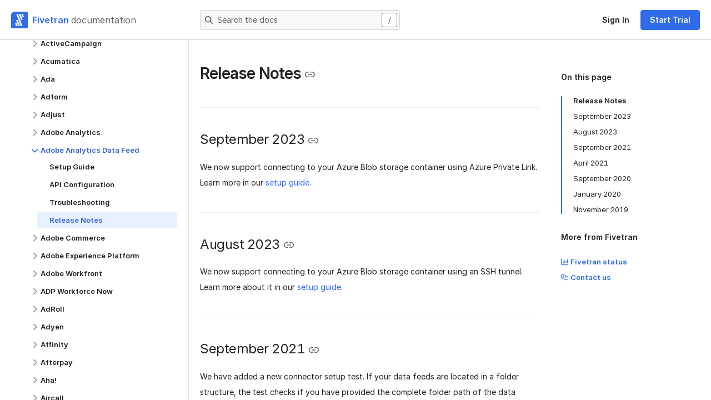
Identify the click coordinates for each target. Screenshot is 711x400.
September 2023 (602, 116)
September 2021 (602, 147)
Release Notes (600, 100)
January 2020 (597, 193)
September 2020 (602, 178)
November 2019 (600, 209)
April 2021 (590, 162)
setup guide (287, 182)
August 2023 (595, 131)
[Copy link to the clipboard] (310, 74)
